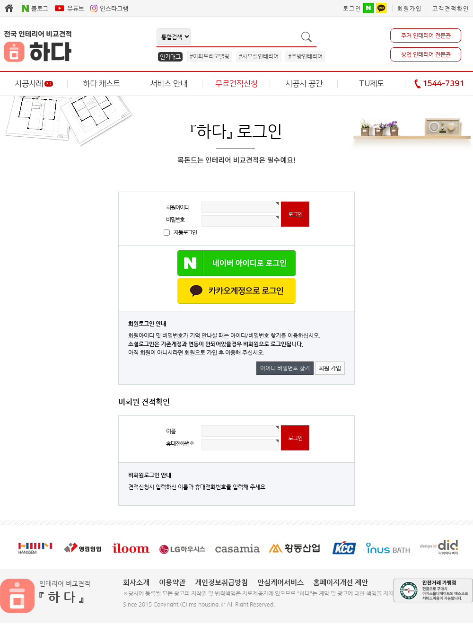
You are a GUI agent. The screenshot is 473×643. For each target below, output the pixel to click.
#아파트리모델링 (209, 56)
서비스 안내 (168, 83)
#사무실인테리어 (259, 56)
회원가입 (409, 8)
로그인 (352, 8)
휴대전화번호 (180, 443)
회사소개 (136, 582)
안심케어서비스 (280, 582)
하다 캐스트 (101, 83)
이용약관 (172, 582)
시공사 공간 (304, 83)
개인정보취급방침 (221, 582)
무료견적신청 (236, 83)
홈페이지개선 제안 (340, 582)
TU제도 (371, 83)
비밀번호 (175, 219)
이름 (170, 431)
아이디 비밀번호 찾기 (285, 368)
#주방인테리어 (305, 56)
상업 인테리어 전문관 (426, 54)
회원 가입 (330, 368)
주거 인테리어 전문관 (426, 35)
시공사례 (34, 83)
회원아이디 (177, 207)
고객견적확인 (450, 8)
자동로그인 (185, 232)
